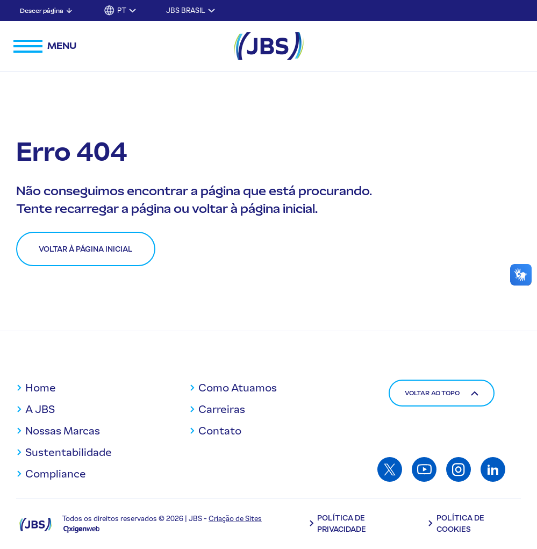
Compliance (55, 473)
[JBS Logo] (269, 46)
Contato (219, 430)
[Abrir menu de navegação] (44, 46)
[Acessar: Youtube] (424, 469)
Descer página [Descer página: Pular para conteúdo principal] (41, 11)
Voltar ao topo (441, 393)
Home (40, 387)
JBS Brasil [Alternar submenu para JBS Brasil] (185, 10)
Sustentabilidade (68, 452)
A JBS (40, 409)
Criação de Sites (235, 519)
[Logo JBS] (35, 524)
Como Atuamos (237, 387)
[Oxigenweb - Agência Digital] (81, 529)
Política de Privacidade (341, 524)
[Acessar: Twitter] (389, 469)
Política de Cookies (460, 524)
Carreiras (221, 409)
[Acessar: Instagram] (458, 469)
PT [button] (121, 10)
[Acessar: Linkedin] (493, 469)
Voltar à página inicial (86, 249)
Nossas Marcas (62, 430)
